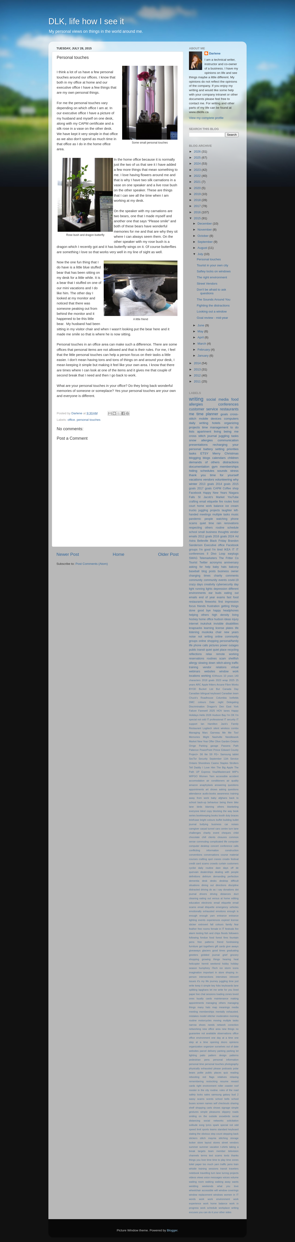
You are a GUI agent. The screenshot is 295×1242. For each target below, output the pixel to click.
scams (200, 1099)
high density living (225, 614)
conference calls (229, 846)
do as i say (215, 889)
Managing (194, 732)
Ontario (234, 741)
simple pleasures (210, 1111)
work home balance (215, 1203)
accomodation (196, 780)
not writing (205, 636)
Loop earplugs (229, 553)
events (202, 920)
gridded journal (210, 954)
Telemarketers (208, 558)
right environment (206, 1085)
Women (203, 776)
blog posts (208, 571)
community (196, 580)
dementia (194, 880)
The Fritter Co (229, 558)
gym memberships (225, 466)
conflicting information (204, 850)
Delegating (233, 702)
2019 (198, 194)
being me (231, 431)
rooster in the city (199, 1090)
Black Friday (218, 540)
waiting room (196, 1181)
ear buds (215, 593)
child (236, 832)
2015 (198, 218)
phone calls (201, 645)
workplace (224, 1207)
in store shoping (224, 972)
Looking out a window (212, 311)
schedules (207, 470)
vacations (195, 479)
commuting (203, 841)
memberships (206, 1011)
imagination (195, 972)
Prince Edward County (226, 750)
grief (225, 954)
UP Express (203, 771)
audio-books (209, 793)
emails (193, 597)
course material (230, 854)
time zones (232, 1159)
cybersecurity (224, 584)
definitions (194, 876)
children (233, 458)
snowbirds (224, 1116)
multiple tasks (221, 514)
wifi (216, 1190)
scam (222, 658)
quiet (209, 649)
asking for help (199, 566)
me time (196, 414)
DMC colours (197, 702)
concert (215, 846)
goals (224, 414)
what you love (228, 1186)
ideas (227, 619)
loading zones (224, 994)
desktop (223, 880)
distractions (231, 462)
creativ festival (230, 859)
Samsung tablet (229, 754)
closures (222, 837)
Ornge (192, 745)
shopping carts (203, 1107)
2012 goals (205, 536)
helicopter (194, 963)
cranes (217, 859)
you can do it (206, 1212)
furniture (193, 946)
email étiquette (206, 907)
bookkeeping (203, 815)
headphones (231, 610)
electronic (206, 902)
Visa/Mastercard (221, 771)
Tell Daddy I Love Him (202, 767)
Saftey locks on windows (214, 271)
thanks (235, 1155)
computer (233, 841)
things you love (197, 1159)
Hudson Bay (219, 715)
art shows (211, 789)
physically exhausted (200, 1068)
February (204, 349)
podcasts (227, 1068)
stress (234, 470)
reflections (195, 654)
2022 (198, 175)
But (218, 689)
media (235, 1007)
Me (224, 732)
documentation (199, 466)
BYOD (192, 689)
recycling (233, 649)
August (203, 248)
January (203, 355)
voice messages (213, 1177)
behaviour (212, 802)
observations (224, 1033)
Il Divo (211, 553)
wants (235, 1181)
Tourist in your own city (212, 265)
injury (235, 619)
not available (208, 1033)
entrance (222, 915)
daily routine (205, 867)
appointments (196, 789)
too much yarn (211, 1164)
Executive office (214, 545)
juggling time (226, 981)
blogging (195, 458)
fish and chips (212, 933)
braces (235, 815)
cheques (226, 832)
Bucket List (206, 689)
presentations (198, 444)
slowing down (206, 663)
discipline (233, 885)
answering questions (227, 785)
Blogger (172, 1230)
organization (196, 1046)
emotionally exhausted (201, 911)
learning (209, 628)
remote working (227, 654)
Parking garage (208, 745)
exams (221, 597)
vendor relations (215, 667)
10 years (228, 675)
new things (228, 1029)
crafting (193, 501)
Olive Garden (222, 741)
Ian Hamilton (209, 723)
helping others (199, 614)
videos (192, 1177)
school (193, 532)
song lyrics (205, 1125)
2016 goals (220, 536)
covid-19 (233, 580)
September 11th (218, 758)
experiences (213, 920)
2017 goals (204, 488)
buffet (219, 819)
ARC (198, 684)
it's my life (203, 981)
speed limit (195, 1129)
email (202, 501)
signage (225, 1107)
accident (234, 776)
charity (218, 575)
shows (216, 1107)
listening (194, 632)
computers (231, 418)
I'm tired (217, 549)
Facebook (195, 492)
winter (193, 484)
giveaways (195, 950)
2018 (198, 200)
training (193, 667)
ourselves (220, 1046)
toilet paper (195, 1164)
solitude (193, 1125)
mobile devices (210, 418)
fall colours (217, 924)
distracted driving (198, 889)
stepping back (231, 1133)
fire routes (225, 501)
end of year (207, 597)
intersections (206, 976)
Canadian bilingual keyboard (205, 693)
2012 (198, 375)
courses (193, 859)
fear (236, 924)
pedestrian (195, 1059)
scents (209, 1099)
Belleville (202, 540)
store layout (205, 1142)
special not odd (229, 1125)
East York (232, 706)
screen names (204, 1103)
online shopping (209, 641)
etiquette (212, 501)
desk (204, 880)
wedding (193, 1186)
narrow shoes (197, 1024)
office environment (199, 1037)
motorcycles (205, 1020)
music (235, 514)
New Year (202, 741)
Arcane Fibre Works (228, 684)
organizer (209, 1046)
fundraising (232, 942)
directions (221, 885)
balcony (234, 566)
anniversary (231, 562)
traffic (235, 663)
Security (203, 758)
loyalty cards (204, 998)
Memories (194, 737)
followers (234, 933)
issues (192, 981)
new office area (211, 1029)
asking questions (229, 789)
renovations (231, 523)
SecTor (193, 758)
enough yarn (207, 915)
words (192, 1199)
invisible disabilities (226, 623)
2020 (198, 188)
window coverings (229, 1190)
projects (194, 427)
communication (228, 440)
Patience (194, 750)
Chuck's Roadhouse (201, 697)
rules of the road (229, 1090)
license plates (224, 628)
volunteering (223, 479)
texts (226, 1155)
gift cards (220, 946)
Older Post (168, 554)
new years (231, 632)
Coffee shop (231, 488)
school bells (222, 1099)
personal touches (88, 419)
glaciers (206, 950)
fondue (204, 937)
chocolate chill (197, 837)
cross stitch (197, 436)
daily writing (198, 423)
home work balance (210, 506)
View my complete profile (206, 118)
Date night (216, 702)
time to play (219, 1159)
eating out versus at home (214, 898)
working (206, 675)
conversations (211, 854)
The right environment (212, 277)
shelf (191, 1107)
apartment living (209, 431)
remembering (196, 1081)
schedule (233, 527)
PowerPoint (206, 750)
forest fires (222, 937)
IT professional (215, 719)
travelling (205, 1173)
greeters (193, 954)
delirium (206, 876)
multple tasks (231, 1020)
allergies (207, 440)
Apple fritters (209, 684)
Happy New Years (215, 492)
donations (228, 889)
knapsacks (195, 628)
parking (221, 1051)
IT (233, 549)
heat (236, 959)
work (201, 1199)
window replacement (200, 1194)
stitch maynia (208, 1138)
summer (193, 1147)
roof (236, 1085)
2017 (198, 206)
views (200, 1177)
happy (217, 610)
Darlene (215, 53)
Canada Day (231, 689)
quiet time (207, 523)
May (201, 331)
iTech (215, 968)
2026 (198, 151)
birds (199, 806)
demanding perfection (226, 876)
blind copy (206, 811)
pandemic (195, 518)
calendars (219, 458)
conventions (195, 854)
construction (232, 850)
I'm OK (230, 715)
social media (217, 399)
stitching (223, 1138)
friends (201, 606)
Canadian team (230, 693)
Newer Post (67, 554)
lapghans (203, 989)
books (214, 815)
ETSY (204, 453)
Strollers (234, 763)
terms (204, 1155)
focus (192, 606)
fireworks (210, 601)
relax (209, 654)
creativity (209, 584)
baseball (194, 571)
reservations (196, 658)
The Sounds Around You (213, 299)
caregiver (194, 828)
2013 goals (206, 484)
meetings (205, 514)
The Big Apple (224, 767)
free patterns (206, 942)
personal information (226, 1059)
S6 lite (204, 754)
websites (209, 671)
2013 (198, 369)
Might (206, 737)
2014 (198, 363)
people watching (215, 518)
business (216, 824)
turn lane (216, 1173)
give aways (232, 946)
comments (232, 575)
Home (118, 554)
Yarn (211, 776)
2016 (198, 212)
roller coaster (225, 1085)
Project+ (193, 754)
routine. (214, 1090)
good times (218, 950)
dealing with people (227, 872)
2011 (198, 381)
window (224, 671)
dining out (207, 885)
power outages (229, 645)
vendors (208, 479)
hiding (193, 470)
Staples (224, 763)
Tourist (193, 562)
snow (192, 440)
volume (234, 1177)
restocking (212, 1081)
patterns (234, 1055)
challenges (195, 832)
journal (212, 436)
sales (207, 1094)
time (209, 1159)
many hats (204, 1007)
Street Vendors (207, 283)
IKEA (227, 549)
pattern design (217, 1055)
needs (211, 1024)
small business (207, 532)
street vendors (230, 1142)
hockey (193, 619)
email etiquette (222, 902)
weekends (207, 1186)
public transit (197, 649)
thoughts (223, 532)
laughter (227, 510)
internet (193, 623)
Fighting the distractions (213, 305)
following (194, 937)
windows (218, 1194)
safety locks (196, 1094)
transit (223, 1168)
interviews (221, 976)
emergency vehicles (227, 907)
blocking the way (222, 811)
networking (195, 1029)
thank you (197, 475)
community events (215, 580)
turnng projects (230, 1173)
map (214, 1007)
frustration (213, 606)
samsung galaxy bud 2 (225, 1094)
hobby (225, 963)
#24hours (217, 675)
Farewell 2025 (206, 710)
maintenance (221, 998)
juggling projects (209, 510)
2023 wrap (222, 680)
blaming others (214, 806)
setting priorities (227, 449)
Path (236, 745)
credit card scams (199, 863)
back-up (202, 802)
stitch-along (223, 663)
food (211, 937)
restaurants (229, 409)
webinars (194, 671)
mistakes (194, 1016)
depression (220, 588)
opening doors (218, 1042)
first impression (228, 601)
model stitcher (207, 1016)
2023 (198, 169)
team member (216, 1151)
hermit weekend (211, 963)
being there (226, 802)
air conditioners (215, 780)
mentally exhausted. (227, 1011)
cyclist (192, 867)
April (201, 337)
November (205, 229)
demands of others (204, 462)
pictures (214, 645)
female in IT (217, 928)
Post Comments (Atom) (92, 563)
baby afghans (219, 798)
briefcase (194, 819)
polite (200, 1072)
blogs (206, 458)
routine (220, 527)
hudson (218, 619)
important (208, 972)
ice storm (225, 968)
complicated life (218, 841)
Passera (225, 745)
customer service (203, 409)
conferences (228, 404)
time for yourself (224, 475)
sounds (222, 470)
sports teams (209, 1129)
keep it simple (202, 985)
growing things (211, 959)
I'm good (204, 549)
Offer (211, 741)
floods (224, 933)
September (206, 242)
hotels (216, 423)
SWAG (193, 558)
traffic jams (226, 1164)
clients (211, 837)
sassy (192, 1099)
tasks (192, 453)
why (236, 479)
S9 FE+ (213, 754)
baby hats (220, 566)
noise (192, 636)
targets (202, 1151)
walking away (222, 1181)
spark (216, 1125)
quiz (226, 1072)
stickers (193, 1138)
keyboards (227, 985)
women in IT (231, 1194)
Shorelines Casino (208, 763)
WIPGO (193, 776)
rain (219, 523)
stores (216, 1142)
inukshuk (206, 623)
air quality (233, 780)
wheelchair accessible (201, 1190)
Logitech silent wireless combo (221, 728)
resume (224, 1081)
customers (233, 863)
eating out (231, 593)
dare (218, 867)
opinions (234, 1042)
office (71, 419)
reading (234, 1072)
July (201, 254)
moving (217, 1020)
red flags (208, 1077)
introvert (234, 976)
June (201, 325)
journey (214, 981)
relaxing (234, 1077)
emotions (221, 911)
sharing (234, 1103)
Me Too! (233, 732)
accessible (221, 776)
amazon (193, 785)
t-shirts (224, 1147)
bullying (204, 824)
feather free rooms (199, 928)
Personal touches (209, 259)
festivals (229, 928)
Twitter (203, 562)
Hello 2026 (205, 715)
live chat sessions (206, 994)
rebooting (194, 1077)
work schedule (208, 1207)
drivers (203, 894)
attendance (195, 793)
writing (196, 399)
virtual (235, 667)
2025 (198, 157)
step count (216, 1133)
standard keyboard (228, 1129)
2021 (198, 181)
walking (209, 1181)
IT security (230, 719)
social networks (214, 1120)
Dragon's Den (215, 706)
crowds (214, 863)
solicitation (233, 1120)
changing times (199, 575)
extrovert (203, 924)
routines (212, 658)
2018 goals (208, 680)
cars (217, 828)
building (227, 819)
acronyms (216, 562)
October (203, 236)
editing (235, 898)
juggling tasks (229, 436)
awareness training (228, 793)
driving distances (220, 894)
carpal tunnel (207, 828)
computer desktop (199, 846)
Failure (193, 710)
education (194, 902)
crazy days (196, 584)
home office (206, 619)
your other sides (222, 1212)
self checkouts (221, 1103)
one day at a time (222, 1037)
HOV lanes (223, 710)
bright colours (207, 819)
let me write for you (221, 989)
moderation (222, 1016)
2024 (198, 163)
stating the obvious (199, 1133)
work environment (219, 1199)
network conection (228, 1024)
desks (213, 880)
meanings (224, 1007)
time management (215, 427)
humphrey (204, 968)
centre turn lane (230, 828)
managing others (216, 1002)
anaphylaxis (206, 785)
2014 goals (223, 484)
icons (236, 968)
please (217, 1068)
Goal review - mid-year (212, 317)
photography (232, 1064)
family (229, 924)
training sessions (208, 1168)
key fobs (216, 985)
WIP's (235, 771)
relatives (222, 1077)
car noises (232, 824)
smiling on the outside (203, 1116)
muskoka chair (211, 632)
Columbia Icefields (227, 697)
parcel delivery (208, 1051)
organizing (231, 423)
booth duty (224, 815)
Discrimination (197, 706)
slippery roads (230, 1111)
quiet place (219, 649)
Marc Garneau (211, 732)
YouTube (233, 497)
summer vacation (209, 1147)
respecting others (201, 527)
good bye (204, 610)
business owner (228, 571)
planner (212, 414)
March (202, 343)
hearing (227, 959)
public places (213, 1072)
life (237, 628)
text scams (215, 1155)
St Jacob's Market (211, 497)
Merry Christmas (225, 453)
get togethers (206, 946)
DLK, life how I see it (86, 21)
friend (220, 942)
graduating (233, 950)
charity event (211, 832)
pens (206, 1059)
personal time (196, 1064)
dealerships (206, 872)
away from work (199, 798)
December (205, 223)
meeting (193, 1011)
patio (202, 1055)
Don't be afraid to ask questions (211, 291)
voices (226, 1177)
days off (228, 867)
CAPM (217, 488)
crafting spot (206, 859)
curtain (222, 863)
